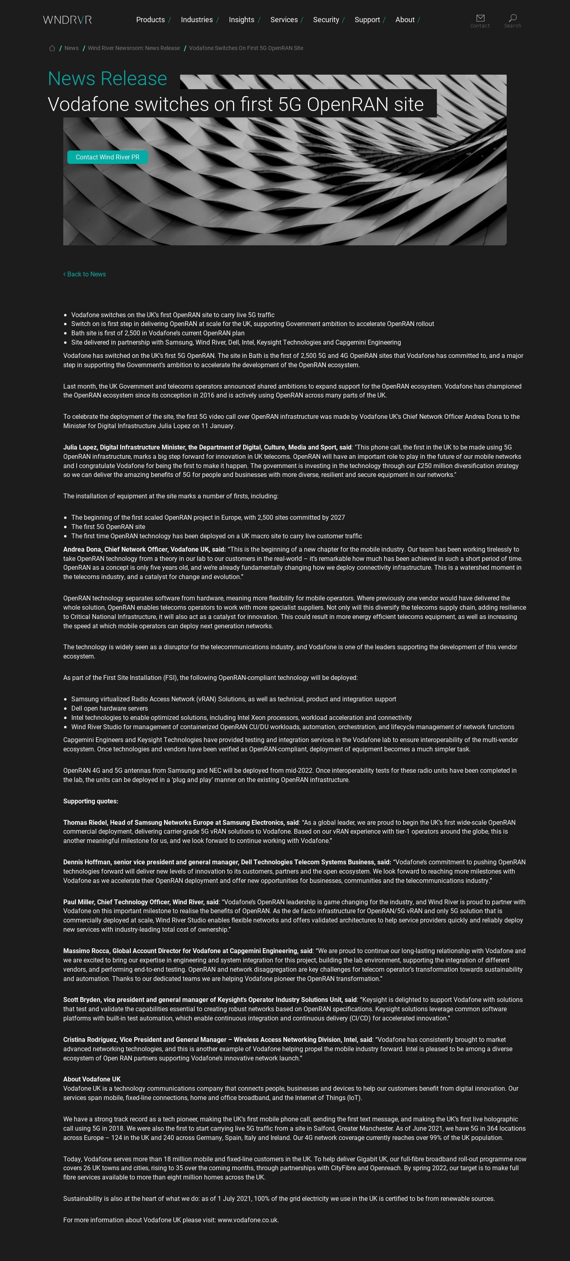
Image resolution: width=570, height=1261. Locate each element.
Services (284, 19)
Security (326, 19)
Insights (241, 19)
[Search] (512, 21)
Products (150, 19)
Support (367, 19)
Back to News (84, 274)
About (405, 19)
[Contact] (480, 21)
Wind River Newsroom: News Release (134, 48)
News (71, 48)
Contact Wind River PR (107, 157)
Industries (197, 19)
